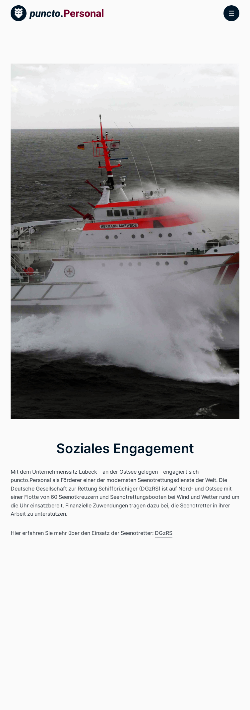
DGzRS (163, 533)
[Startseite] (57, 13)
